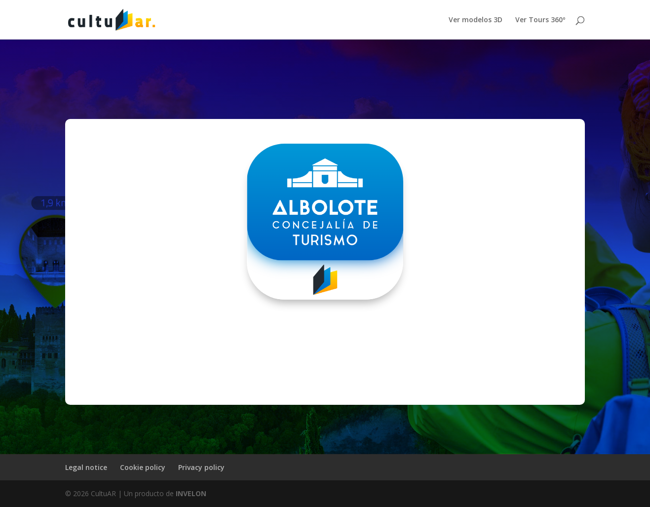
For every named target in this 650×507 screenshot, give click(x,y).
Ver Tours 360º (540, 20)
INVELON (191, 493)
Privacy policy (201, 467)
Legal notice (86, 467)
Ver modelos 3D (475, 20)
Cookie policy (142, 467)
